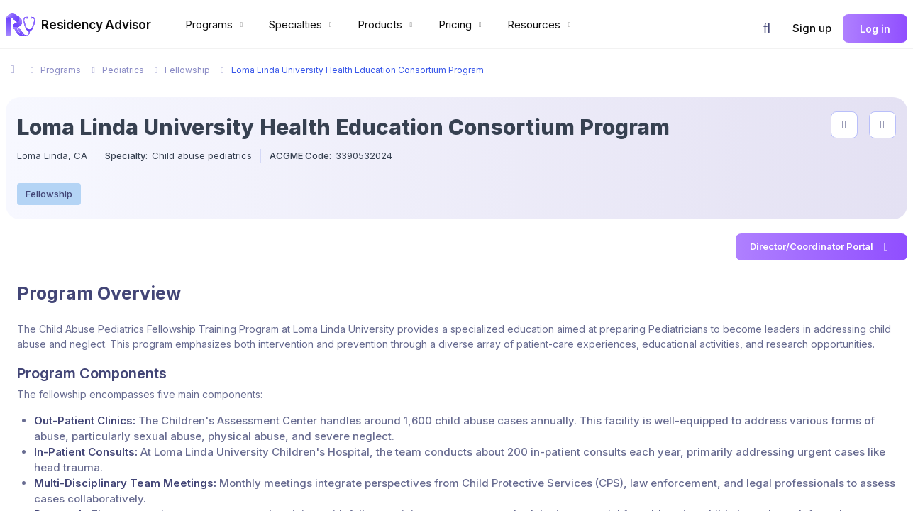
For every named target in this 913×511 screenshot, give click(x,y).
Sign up (811, 28)
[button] (767, 28)
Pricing (461, 24)
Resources (540, 24)
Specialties (302, 24)
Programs (215, 24)
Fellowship (49, 193)
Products (387, 24)
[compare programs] (882, 124)
